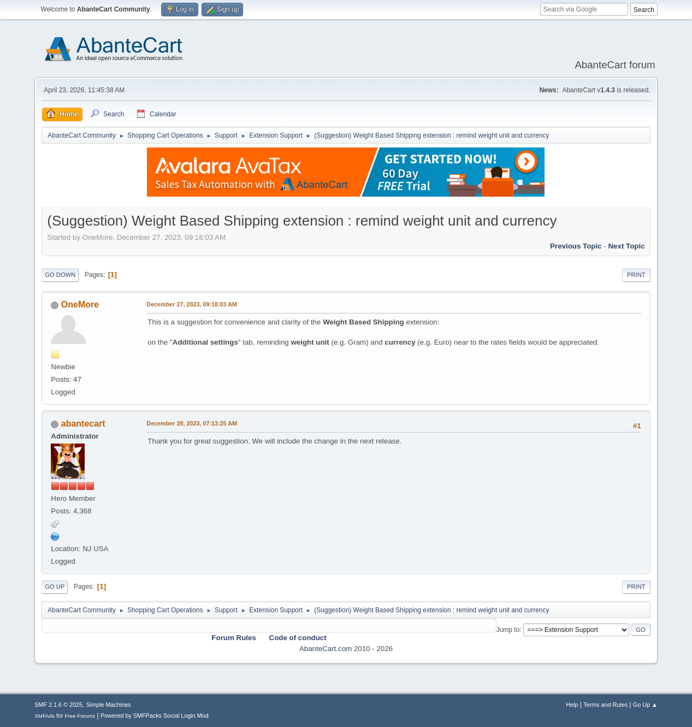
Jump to (508, 629)
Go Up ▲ (645, 704)
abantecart (83, 423)
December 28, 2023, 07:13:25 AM (191, 423)
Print (636, 274)
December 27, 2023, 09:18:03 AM (191, 304)
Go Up (54, 586)
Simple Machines (108, 704)
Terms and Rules (605, 704)
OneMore (80, 304)
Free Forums (80, 716)
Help (572, 704)
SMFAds (44, 716)
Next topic (626, 246)
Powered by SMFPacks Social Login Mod (154, 715)
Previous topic (576, 246)
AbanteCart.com (325, 649)
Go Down (60, 274)
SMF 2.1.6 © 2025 (58, 704)
